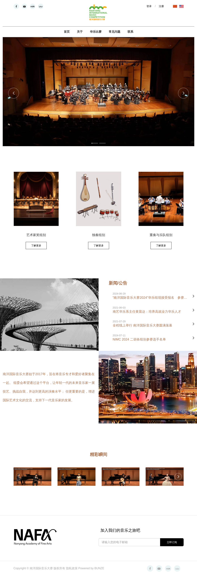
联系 (130, 31)
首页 (67, 31)
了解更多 (36, 245)
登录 (149, 6)
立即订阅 (172, 542)
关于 (80, 31)
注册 (161, 6)
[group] (98, 91)
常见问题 (114, 31)
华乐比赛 (95, 31)
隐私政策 (72, 568)
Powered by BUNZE (91, 568)
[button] (13, 93)
